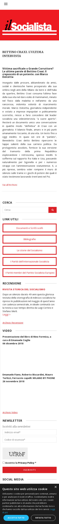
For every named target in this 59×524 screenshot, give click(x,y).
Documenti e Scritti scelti (29, 228)
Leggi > (7, 314)
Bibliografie (29, 239)
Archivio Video (10, 412)
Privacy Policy (26, 462)
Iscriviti (29, 469)
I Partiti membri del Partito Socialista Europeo (29, 272)
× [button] (55, 487)
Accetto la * (19, 462)
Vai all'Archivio (9, 184)
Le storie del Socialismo (29, 250)
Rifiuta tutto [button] (43, 517)
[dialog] (29, 504)
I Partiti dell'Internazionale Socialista (29, 261)
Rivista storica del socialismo (24, 289)
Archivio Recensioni (13, 322)
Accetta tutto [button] (16, 517)
